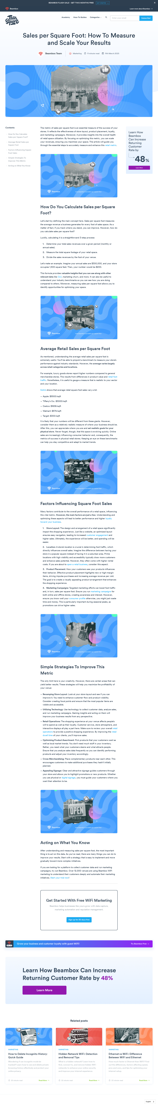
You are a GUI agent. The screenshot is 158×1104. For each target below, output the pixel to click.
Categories (96, 17)
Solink (43, 390)
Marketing (75, 54)
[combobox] (150, 1101)
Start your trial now (59, 878)
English (148, 1101)
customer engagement (97, 535)
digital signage (68, 778)
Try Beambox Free (140, 944)
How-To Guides (80, 17)
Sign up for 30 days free (79, 920)
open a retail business (77, 564)
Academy (66, 17)
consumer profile (77, 599)
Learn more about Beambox (141, 9)
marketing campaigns (101, 592)
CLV (60, 277)
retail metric (110, 145)
